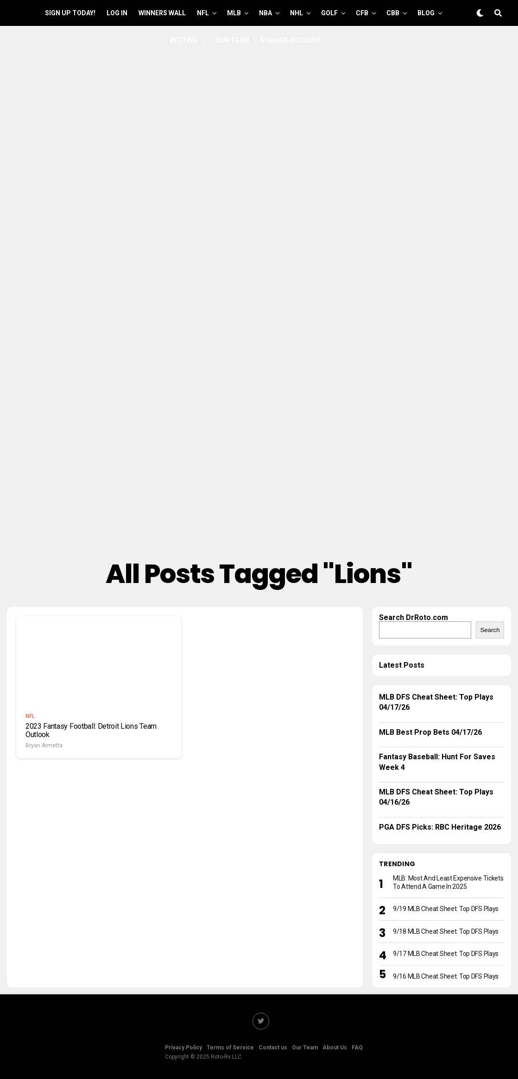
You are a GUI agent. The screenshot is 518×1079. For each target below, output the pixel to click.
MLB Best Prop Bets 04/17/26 (430, 732)
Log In (117, 13)
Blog (426, 13)
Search (489, 629)
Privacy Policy (183, 1047)
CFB (362, 13)
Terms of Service (230, 1047)
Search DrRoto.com (413, 617)
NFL (203, 13)
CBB (392, 13)
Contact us (273, 1047)
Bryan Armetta (44, 745)
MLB (234, 13)
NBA (265, 13)
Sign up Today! (70, 13)
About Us (334, 1047)
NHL (296, 13)
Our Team (232, 40)
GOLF (329, 13)
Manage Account (290, 40)
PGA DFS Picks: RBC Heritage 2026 (440, 827)
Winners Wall (162, 13)
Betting (184, 40)
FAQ (357, 1047)
